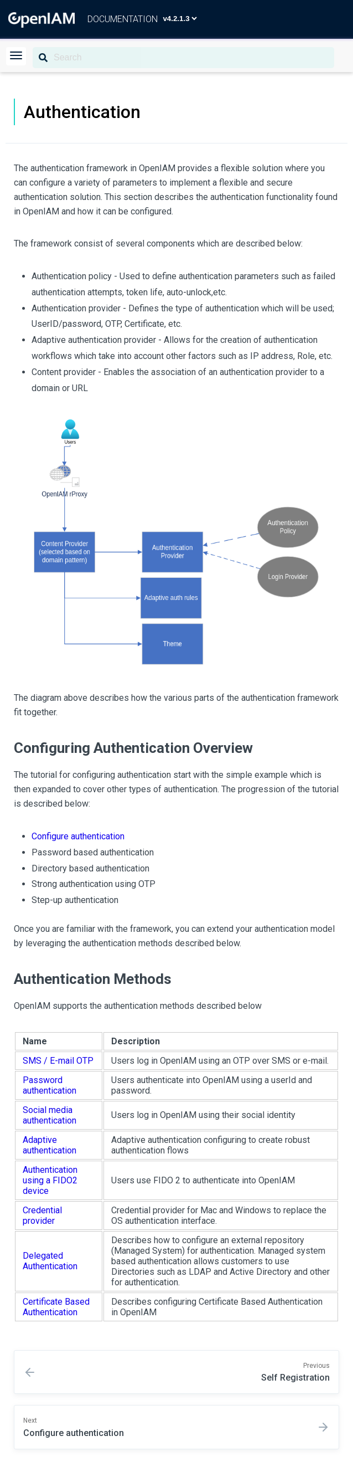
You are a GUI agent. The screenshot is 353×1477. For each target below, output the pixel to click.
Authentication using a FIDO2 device (50, 1180)
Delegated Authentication (50, 1260)
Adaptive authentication (49, 1145)
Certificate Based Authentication (56, 1306)
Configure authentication (78, 836)
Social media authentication (49, 1115)
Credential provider (42, 1215)
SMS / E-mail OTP (58, 1060)
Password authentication (49, 1085)
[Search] (183, 57)
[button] (16, 56)
